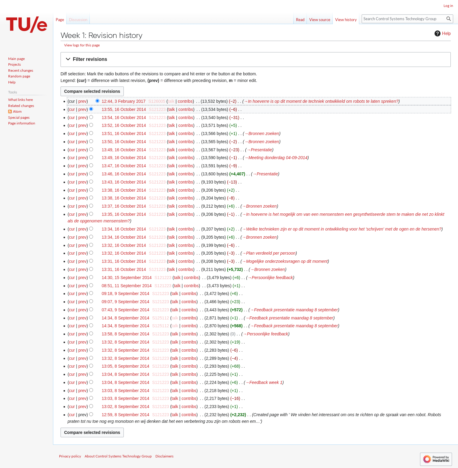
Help (442, 33)
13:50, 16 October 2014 (124, 141)
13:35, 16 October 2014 (124, 214)
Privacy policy (70, 456)
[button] (256, 59)
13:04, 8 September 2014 (125, 374)
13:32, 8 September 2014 (125, 342)
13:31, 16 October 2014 (124, 261)
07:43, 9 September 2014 (125, 309)
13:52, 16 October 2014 (124, 125)
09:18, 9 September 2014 (125, 293)
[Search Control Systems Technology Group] (407, 18)
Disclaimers (164, 456)
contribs (185, 101)
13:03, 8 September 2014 (125, 390)
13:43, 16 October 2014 (124, 182)
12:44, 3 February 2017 (124, 101)
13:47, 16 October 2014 (124, 165)
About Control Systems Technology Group (118, 456)
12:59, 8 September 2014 (125, 414)
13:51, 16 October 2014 (124, 133)
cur (72, 109)
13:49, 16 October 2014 (124, 149)
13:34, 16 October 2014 (124, 229)
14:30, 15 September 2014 (127, 277)
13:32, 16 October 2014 (124, 245)
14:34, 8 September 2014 (125, 318)
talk (171, 101)
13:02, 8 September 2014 (125, 406)
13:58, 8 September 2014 (125, 333)
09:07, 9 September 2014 (125, 301)
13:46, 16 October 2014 (124, 173)
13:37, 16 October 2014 (124, 206)
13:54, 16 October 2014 (124, 117)
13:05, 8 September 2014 (125, 366)
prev (82, 101)
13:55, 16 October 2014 (124, 109)
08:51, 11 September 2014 (127, 285)
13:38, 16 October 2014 (124, 190)
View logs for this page (82, 45)
